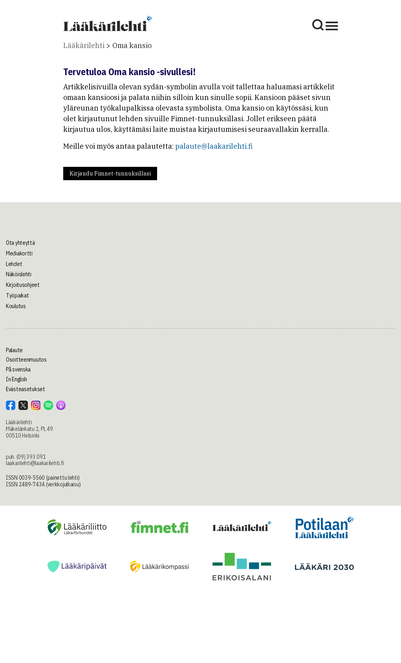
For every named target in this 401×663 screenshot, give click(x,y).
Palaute (14, 350)
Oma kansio (132, 45)
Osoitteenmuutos (26, 359)
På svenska (18, 369)
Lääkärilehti (83, 45)
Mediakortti (19, 253)
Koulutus (16, 306)
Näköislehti (18, 274)
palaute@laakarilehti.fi (214, 146)
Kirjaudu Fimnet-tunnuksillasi (110, 173)
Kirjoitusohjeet (23, 284)
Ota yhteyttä (20, 242)
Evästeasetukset (25, 389)
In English (16, 379)
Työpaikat (17, 295)
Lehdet (14, 264)
